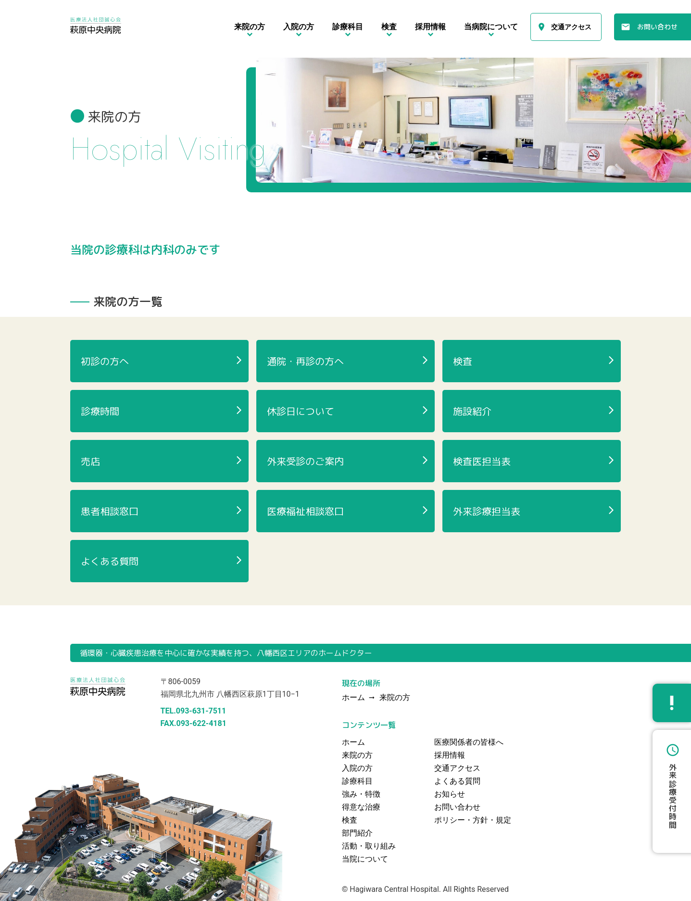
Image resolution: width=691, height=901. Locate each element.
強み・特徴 (361, 794)
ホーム (353, 742)
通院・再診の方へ (305, 361)
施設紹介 (472, 411)
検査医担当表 (482, 461)
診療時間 (100, 411)
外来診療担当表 (486, 511)
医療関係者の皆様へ (468, 742)
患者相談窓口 (109, 511)
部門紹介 (357, 833)
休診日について (300, 411)
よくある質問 (109, 561)
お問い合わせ (657, 26)
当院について (365, 858)
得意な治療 (361, 807)
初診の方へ (105, 361)
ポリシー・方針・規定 (472, 820)
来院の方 (394, 698)
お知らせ (449, 794)
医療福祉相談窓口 (305, 511)
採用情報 (449, 755)
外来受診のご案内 (305, 461)
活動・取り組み (369, 846)
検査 (462, 361)
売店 (90, 461)
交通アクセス (571, 27)
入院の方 (357, 768)
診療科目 (357, 781)
